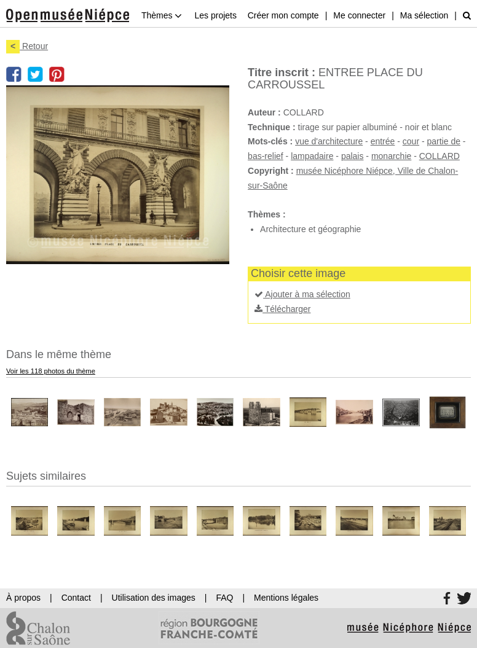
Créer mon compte (283, 15)
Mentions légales (286, 598)
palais (352, 156)
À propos (23, 598)
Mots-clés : (270, 141)
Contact (76, 598)
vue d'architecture (329, 141)
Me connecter (359, 15)
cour (411, 141)
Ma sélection (424, 15)
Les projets (215, 15)
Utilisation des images (153, 598)
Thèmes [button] (161, 15)
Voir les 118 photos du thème (50, 371)
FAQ (224, 598)
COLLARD (439, 156)
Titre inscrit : (281, 72)
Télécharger (282, 309)
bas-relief (265, 156)
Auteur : (264, 112)
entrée (383, 141)
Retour (27, 46)
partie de (443, 141)
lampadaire (312, 156)
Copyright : (271, 171)
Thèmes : (266, 214)
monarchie (391, 156)
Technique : (272, 127)
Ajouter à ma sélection (302, 294)
